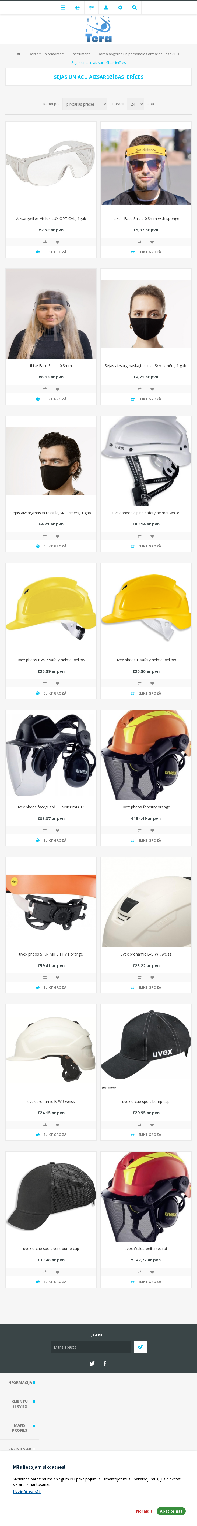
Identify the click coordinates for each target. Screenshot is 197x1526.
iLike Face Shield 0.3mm (51, 365)
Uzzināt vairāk (27, 1491)
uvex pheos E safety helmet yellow (146, 659)
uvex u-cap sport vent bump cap (51, 1248)
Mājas (19, 54)
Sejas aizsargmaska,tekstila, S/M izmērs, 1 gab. (146, 365)
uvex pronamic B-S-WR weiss (146, 954)
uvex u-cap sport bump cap (146, 1101)
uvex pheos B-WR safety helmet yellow (51, 659)
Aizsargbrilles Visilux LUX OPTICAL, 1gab (51, 218)
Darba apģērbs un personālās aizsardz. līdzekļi (136, 53)
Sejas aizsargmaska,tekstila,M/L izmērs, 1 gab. (51, 512)
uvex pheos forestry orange (146, 806)
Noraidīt (144, 1511)
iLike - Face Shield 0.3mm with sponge (146, 218)
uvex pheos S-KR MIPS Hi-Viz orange (51, 954)
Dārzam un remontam (47, 53)
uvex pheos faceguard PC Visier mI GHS (51, 806)
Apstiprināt (171, 1511)
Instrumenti (81, 53)
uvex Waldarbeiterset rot (146, 1248)
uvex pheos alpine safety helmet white (145, 512)
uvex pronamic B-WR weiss (51, 1101)
